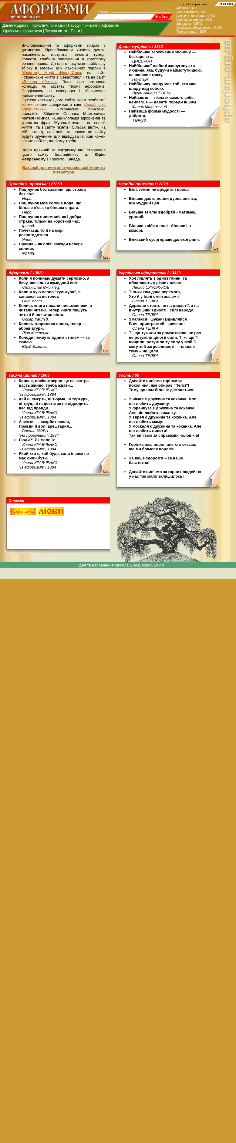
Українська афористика (22, 31)
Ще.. (216, 124)
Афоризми (110, 25)
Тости (75, 31)
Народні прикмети (83, 25)
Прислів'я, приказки (48, 25)
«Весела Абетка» (39, 81)
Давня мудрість (15, 25)
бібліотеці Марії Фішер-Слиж (52, 72)
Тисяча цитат (56, 31)
